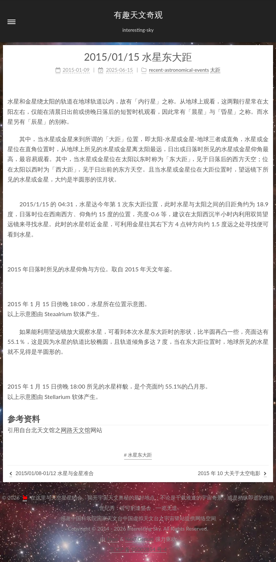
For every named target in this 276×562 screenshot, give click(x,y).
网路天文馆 (75, 429)
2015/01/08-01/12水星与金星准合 (51, 473)
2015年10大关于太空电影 (232, 473)
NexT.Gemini (139, 539)
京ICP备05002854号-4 (138, 549)
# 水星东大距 (138, 455)
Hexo (113, 539)
